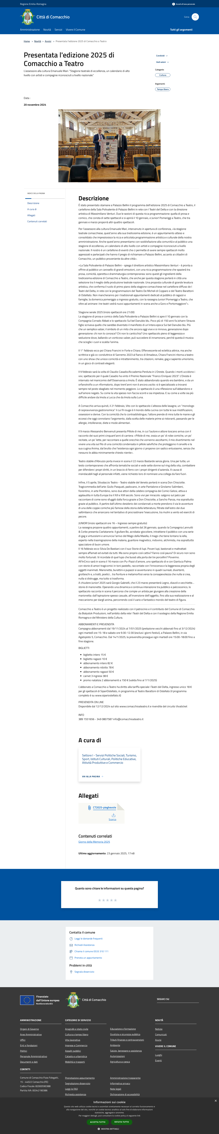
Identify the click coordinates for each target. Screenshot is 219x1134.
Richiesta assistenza (75, 1094)
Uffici (22, 1040)
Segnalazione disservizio (77, 1083)
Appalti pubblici (73, 1051)
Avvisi (48, 41)
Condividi (162, 56)
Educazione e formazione (123, 1029)
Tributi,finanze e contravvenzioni (127, 1040)
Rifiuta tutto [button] (122, 1122)
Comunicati (161, 1034)
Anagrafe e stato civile (76, 1029)
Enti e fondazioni (28, 1045)
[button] (109, 1128)
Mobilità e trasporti (75, 1062)
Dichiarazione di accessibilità (125, 1094)
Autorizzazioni (117, 1056)
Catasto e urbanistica (76, 1056)
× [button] (215, 1101)
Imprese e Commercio (76, 1045)
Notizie (158, 1029)
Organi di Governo (29, 1029)
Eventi (158, 1060)
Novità (37, 41)
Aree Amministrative (31, 1034)
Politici (23, 1051)
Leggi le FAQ (71, 1089)
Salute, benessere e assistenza (126, 1051)
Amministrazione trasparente (125, 1078)
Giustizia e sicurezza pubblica (125, 1034)
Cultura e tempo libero (76, 1034)
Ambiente (115, 1045)
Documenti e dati (29, 1062)
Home (27, 41)
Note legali (115, 1089)
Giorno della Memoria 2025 (94, 842)
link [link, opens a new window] (138, 1115)
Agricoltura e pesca (120, 1061)
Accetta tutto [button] (97, 1122)
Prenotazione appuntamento (80, 1078)
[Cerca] (195, 17)
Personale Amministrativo (33, 1056)
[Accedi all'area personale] (183, 4)
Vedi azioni (163, 62)
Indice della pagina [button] (36, 193)
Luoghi (158, 1055)
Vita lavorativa (72, 1040)
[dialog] (109, 1116)
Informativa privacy (120, 1083)
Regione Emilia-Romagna (33, 4)
